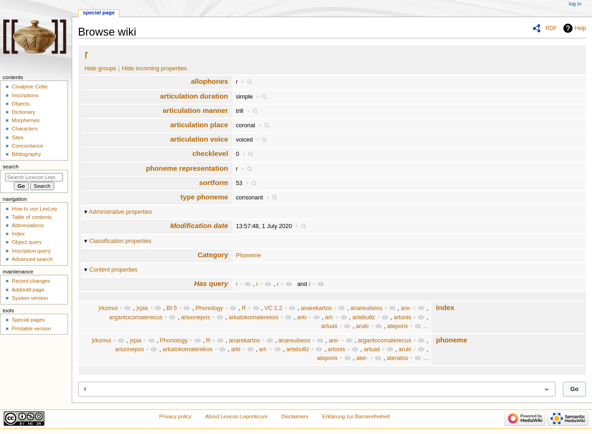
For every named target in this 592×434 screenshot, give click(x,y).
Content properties (113, 270)
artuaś (329, 326)
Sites (17, 137)
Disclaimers (294, 416)
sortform (213, 182)
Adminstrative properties (120, 212)
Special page (99, 12)
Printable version (31, 328)
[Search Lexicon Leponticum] (34, 177)
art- (329, 317)
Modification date (199, 225)
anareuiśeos (366, 308)
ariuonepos (195, 317)
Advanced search (32, 259)
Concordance (27, 146)
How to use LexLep (34, 208)
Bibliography (26, 154)
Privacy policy (175, 416)
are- (406, 308)
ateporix (397, 326)
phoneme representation (187, 168)
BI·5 (171, 308)
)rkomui (107, 308)
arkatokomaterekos (253, 317)
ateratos (397, 358)
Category (212, 255)
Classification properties (120, 241)
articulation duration (194, 96)
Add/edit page (28, 289)
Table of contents (32, 217)
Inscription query (31, 251)
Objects (21, 103)
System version (30, 298)
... (425, 326)
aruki (362, 326)
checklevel (210, 153)
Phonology (209, 308)
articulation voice (199, 139)
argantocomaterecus (136, 317)
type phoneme (204, 197)
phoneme (451, 340)
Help (580, 28)
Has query (211, 283)
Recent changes (31, 281)
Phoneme (248, 255)
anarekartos (316, 308)
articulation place (199, 125)
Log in (575, 3)
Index (18, 233)
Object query (27, 242)
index (445, 307)
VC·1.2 (274, 308)
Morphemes (25, 120)
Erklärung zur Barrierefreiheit (356, 416)
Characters (24, 128)
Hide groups (100, 68)
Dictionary (23, 112)
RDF (551, 28)
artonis (402, 317)
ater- (362, 358)
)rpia (142, 308)
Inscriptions (25, 95)
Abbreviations (27, 225)
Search (11, 166)
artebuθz (363, 317)
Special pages (28, 319)
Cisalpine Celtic (30, 86)
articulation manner (195, 110)
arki (301, 317)
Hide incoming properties (154, 68)
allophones (209, 81)
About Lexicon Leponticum (236, 416)
